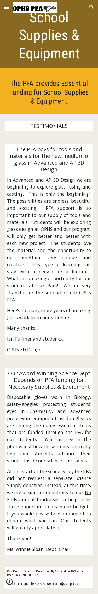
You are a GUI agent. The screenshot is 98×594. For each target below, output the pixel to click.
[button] (6, 7)
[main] (49, 35)
